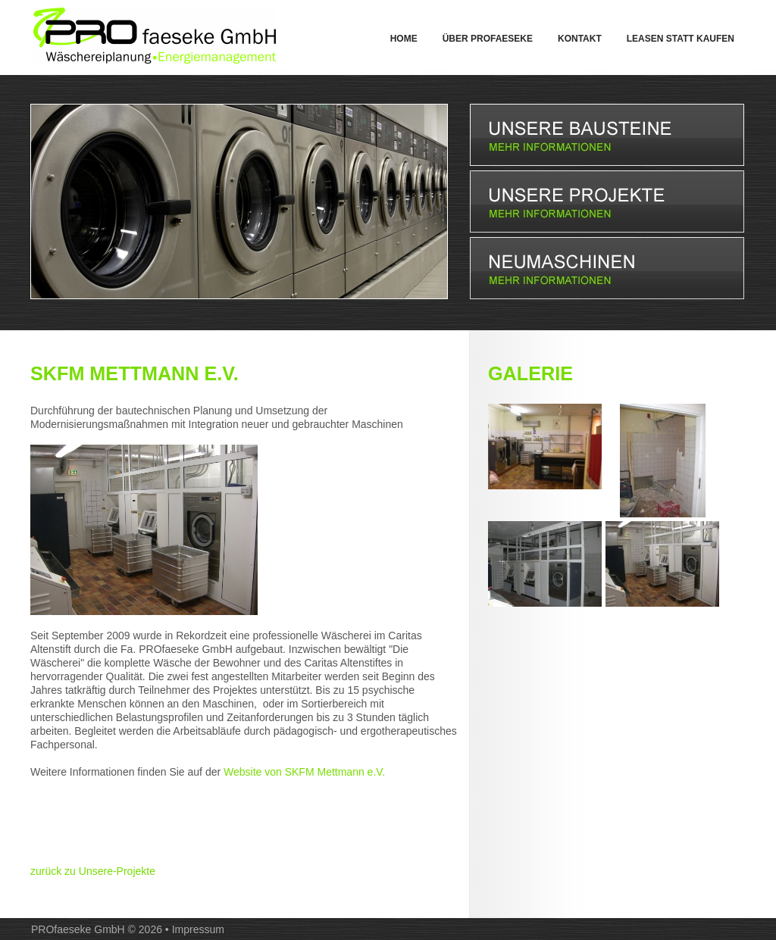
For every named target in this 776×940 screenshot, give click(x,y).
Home (404, 38)
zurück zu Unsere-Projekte (92, 871)
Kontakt (580, 38)
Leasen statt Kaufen (680, 38)
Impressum (198, 929)
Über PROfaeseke (488, 38)
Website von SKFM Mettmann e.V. (304, 772)
